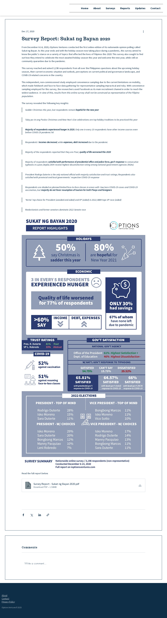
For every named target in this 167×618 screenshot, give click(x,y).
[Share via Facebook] (23, 514)
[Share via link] (47, 514)
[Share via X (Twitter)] (31, 514)
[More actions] (143, 31)
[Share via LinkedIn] (39, 514)
